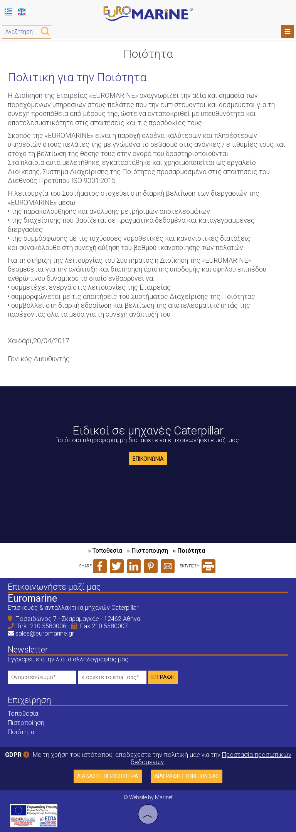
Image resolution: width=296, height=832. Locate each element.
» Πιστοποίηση (147, 550)
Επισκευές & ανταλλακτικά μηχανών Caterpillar (73, 607)
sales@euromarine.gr (44, 633)
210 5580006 (48, 626)
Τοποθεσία (23, 713)
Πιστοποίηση (26, 722)
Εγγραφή (163, 677)
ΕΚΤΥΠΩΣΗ (197, 566)
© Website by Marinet (148, 797)
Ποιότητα (21, 732)
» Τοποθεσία (105, 550)
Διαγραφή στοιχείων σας (187, 776)
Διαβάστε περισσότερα (107, 776)
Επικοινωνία (148, 459)
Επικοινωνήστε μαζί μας (54, 587)
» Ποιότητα (189, 550)
